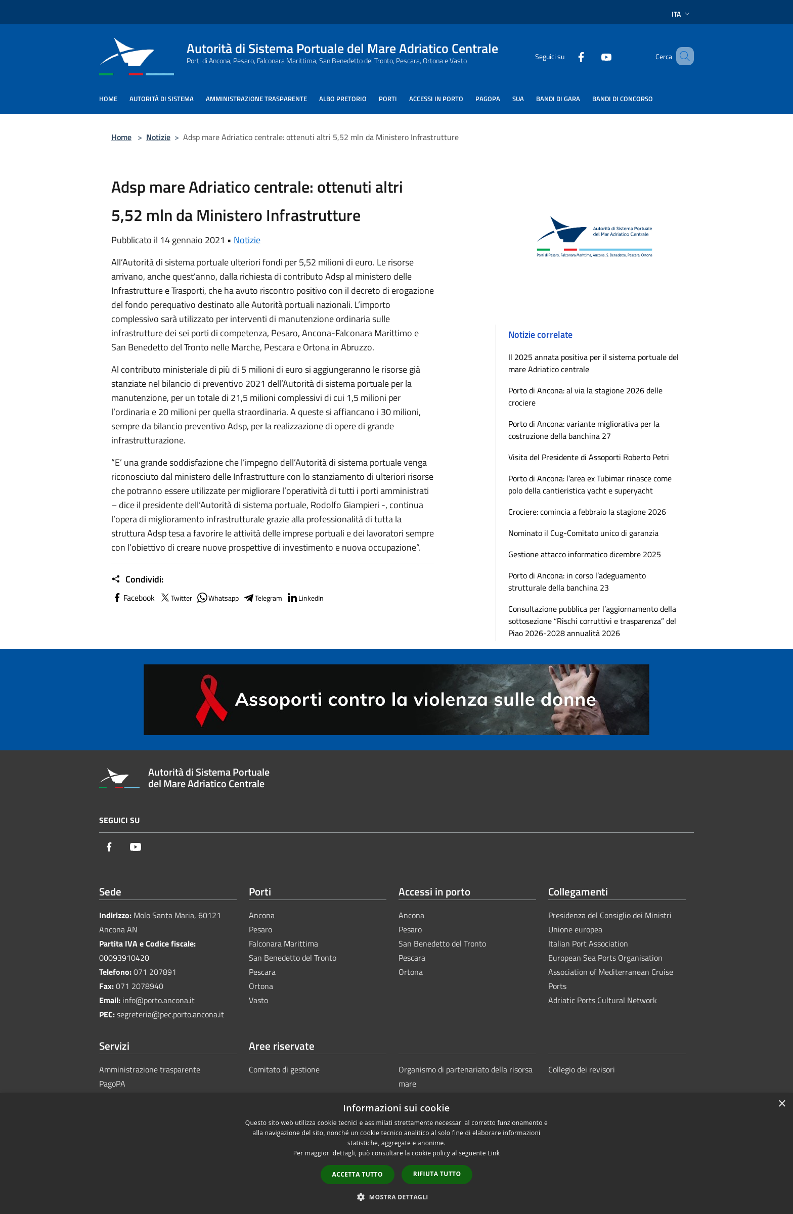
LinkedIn (305, 598)
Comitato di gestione (284, 1069)
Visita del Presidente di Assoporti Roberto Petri (588, 457)
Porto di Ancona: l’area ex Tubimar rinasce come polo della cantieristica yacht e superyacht (590, 484)
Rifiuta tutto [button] (437, 1174)
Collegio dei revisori (581, 1069)
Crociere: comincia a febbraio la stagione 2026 (587, 512)
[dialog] (396, 1153)
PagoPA (112, 1083)
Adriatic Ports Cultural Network (602, 1000)
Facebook (133, 598)
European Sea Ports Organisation (605, 958)
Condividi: (137, 579)
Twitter (175, 598)
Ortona (261, 986)
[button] (396, 1197)
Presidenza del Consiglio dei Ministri (610, 915)
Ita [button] (682, 14)
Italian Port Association (588, 943)
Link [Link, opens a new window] (494, 1153)
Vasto (258, 1000)
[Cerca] (682, 56)
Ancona (262, 915)
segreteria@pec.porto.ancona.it (170, 1014)
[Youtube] (592, 56)
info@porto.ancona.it (158, 1000)
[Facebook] (566, 56)
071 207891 (155, 972)
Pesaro (260, 929)
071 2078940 (139, 986)
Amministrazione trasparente (149, 1069)
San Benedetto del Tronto (292, 958)
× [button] (781, 1104)
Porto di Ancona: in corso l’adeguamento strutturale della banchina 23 (577, 581)
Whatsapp (217, 598)
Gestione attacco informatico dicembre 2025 (584, 554)
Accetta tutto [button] (357, 1174)
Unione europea (575, 929)
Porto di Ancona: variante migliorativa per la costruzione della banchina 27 (583, 430)
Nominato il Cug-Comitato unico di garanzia (583, 533)
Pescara (262, 972)
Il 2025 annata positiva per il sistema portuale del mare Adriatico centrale (593, 363)
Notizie (158, 137)
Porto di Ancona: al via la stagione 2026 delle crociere (585, 396)
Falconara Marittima (283, 943)
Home (121, 137)
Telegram (262, 598)
